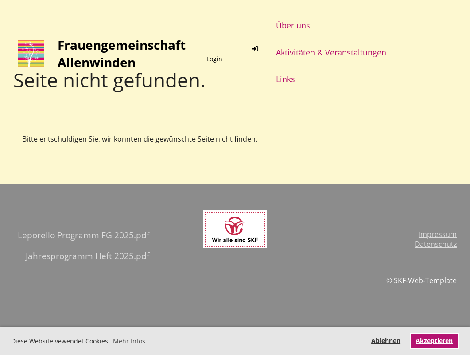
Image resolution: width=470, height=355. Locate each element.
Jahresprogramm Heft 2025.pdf (87, 256)
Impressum (438, 234)
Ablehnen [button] (385, 340)
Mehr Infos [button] (129, 341)
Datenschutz (436, 244)
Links (285, 79)
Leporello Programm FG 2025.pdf (83, 235)
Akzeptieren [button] (434, 340)
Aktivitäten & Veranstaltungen (331, 52)
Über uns (293, 25)
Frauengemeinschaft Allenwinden (122, 53)
